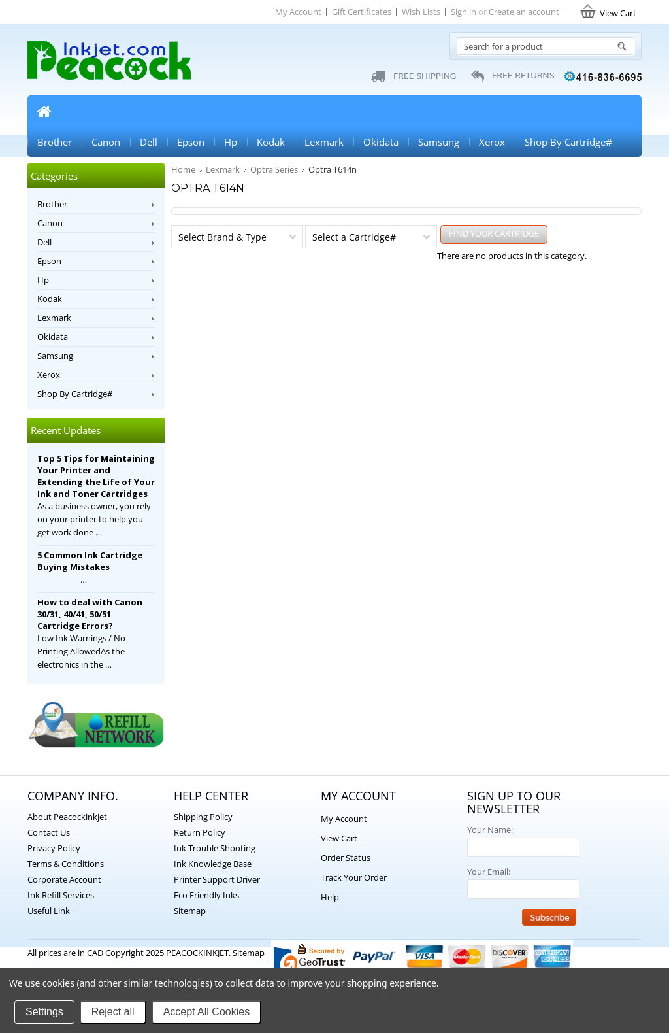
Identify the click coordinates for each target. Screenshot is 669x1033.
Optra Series (274, 169)
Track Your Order (354, 877)
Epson (190, 141)
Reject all (113, 1011)
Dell (148, 141)
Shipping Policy (203, 816)
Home (43, 111)
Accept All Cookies (206, 1011)
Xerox (492, 141)
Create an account (524, 12)
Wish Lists (421, 12)
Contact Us (48, 832)
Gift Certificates (361, 12)
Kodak (271, 141)
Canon (105, 141)
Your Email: (488, 871)
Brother (54, 141)
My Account (298, 12)
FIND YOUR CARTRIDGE (494, 233)
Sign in (463, 12)
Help (330, 897)
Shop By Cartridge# (568, 141)
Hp (230, 141)
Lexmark (324, 141)
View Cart (339, 838)
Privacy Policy (53, 848)
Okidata (381, 141)
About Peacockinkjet (67, 816)
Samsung (438, 141)
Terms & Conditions (65, 864)
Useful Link (48, 911)
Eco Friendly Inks (206, 895)
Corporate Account (64, 879)
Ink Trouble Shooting (214, 848)
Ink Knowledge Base (213, 864)
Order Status (345, 858)
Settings (44, 1011)
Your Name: (490, 830)
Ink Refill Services (60, 895)
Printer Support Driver (217, 879)
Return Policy (199, 832)
